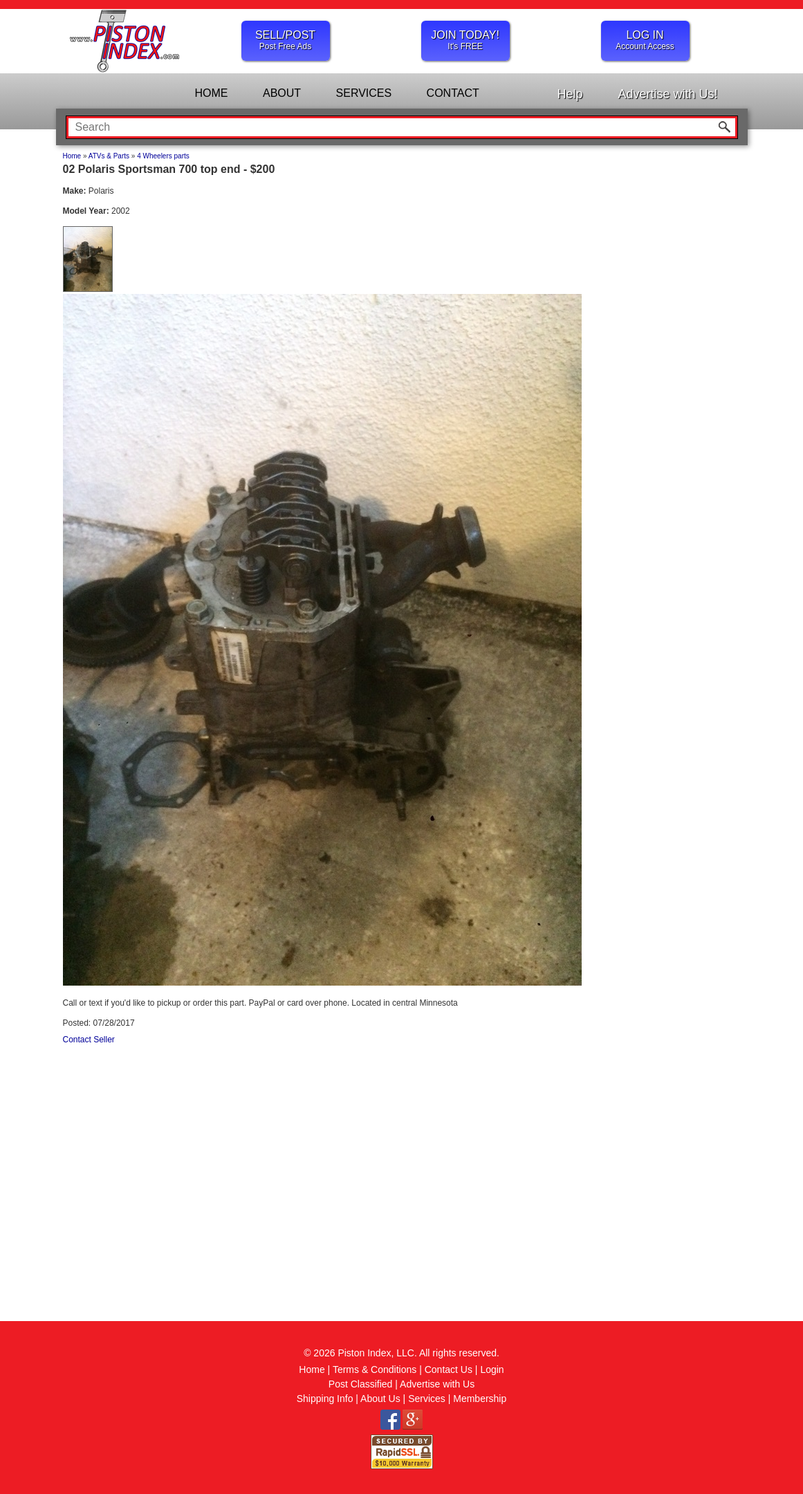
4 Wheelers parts (163, 156)
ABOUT (282, 93)
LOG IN (645, 40)
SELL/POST (285, 40)
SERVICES (364, 93)
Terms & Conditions (374, 1369)
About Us (380, 1398)
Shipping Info (325, 1398)
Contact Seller (89, 1039)
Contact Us (448, 1369)
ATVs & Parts (109, 156)
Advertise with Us (437, 1384)
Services (426, 1398)
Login (492, 1369)
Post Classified (361, 1384)
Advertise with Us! (667, 94)
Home (72, 156)
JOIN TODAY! (465, 40)
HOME (211, 93)
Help (569, 94)
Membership (479, 1398)
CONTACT (453, 93)
